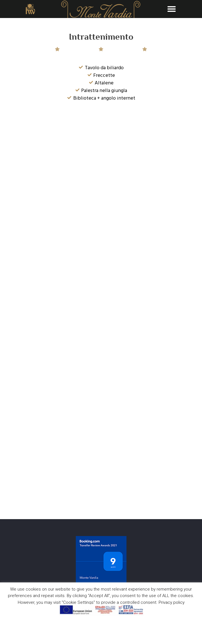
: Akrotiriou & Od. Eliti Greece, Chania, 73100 (47, 553)
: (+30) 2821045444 (26, 562)
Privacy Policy (14, 577)
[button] (171, 9)
